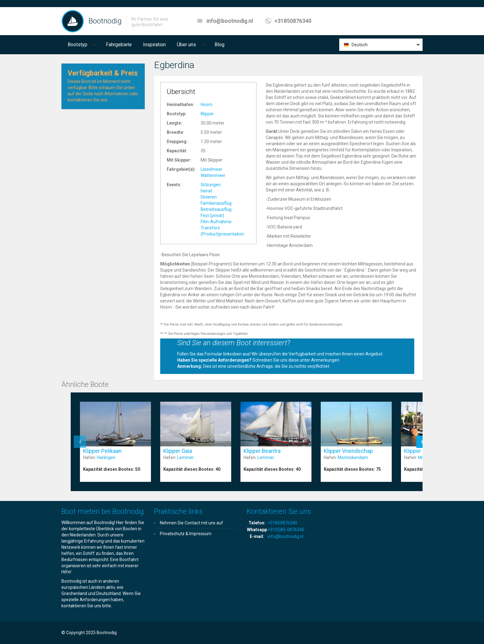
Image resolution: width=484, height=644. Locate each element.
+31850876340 (292, 21)
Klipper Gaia (177, 451)
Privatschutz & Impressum (185, 533)
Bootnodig (105, 21)
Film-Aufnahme (216, 221)
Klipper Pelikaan (102, 451)
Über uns (186, 44)
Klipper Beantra (262, 451)
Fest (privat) (212, 215)
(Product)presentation (222, 234)
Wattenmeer (213, 175)
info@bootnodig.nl (230, 21)
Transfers (210, 227)
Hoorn (206, 104)
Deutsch (360, 44)
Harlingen (106, 457)
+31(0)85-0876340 (286, 529)
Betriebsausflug (216, 209)
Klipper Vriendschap (348, 451)
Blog (219, 44)
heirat (206, 190)
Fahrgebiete (119, 44)
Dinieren (209, 197)
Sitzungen (211, 184)
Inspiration (154, 44)
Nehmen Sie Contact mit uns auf (191, 522)
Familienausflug (216, 203)
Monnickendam (353, 457)
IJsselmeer (211, 169)
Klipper (207, 113)
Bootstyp (77, 44)
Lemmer (185, 457)
